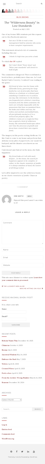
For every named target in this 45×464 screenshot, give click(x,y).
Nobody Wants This (10, 341)
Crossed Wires (8, 368)
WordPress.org (8, 439)
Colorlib (18, 457)
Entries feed (7, 429)
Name (14, 310)
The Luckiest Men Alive (13, 286)
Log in (4, 425)
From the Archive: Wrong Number (16, 378)
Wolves (5, 364)
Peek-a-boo (6, 373)
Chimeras (5, 345)
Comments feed (8, 434)
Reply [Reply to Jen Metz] (30, 196)
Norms (4, 350)
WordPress (33, 457)
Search (38, 409)
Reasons (5, 382)
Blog (19, 17)
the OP (12, 61)
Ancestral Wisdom (9, 355)
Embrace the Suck (9, 359)
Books (25, 17)
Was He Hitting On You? (31, 288)
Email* (14, 318)
